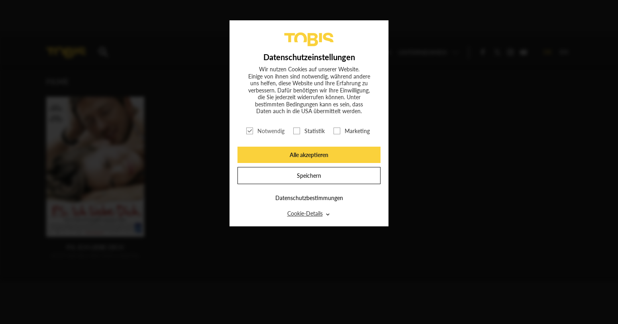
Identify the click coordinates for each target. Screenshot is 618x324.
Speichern (309, 175)
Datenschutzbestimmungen (309, 197)
